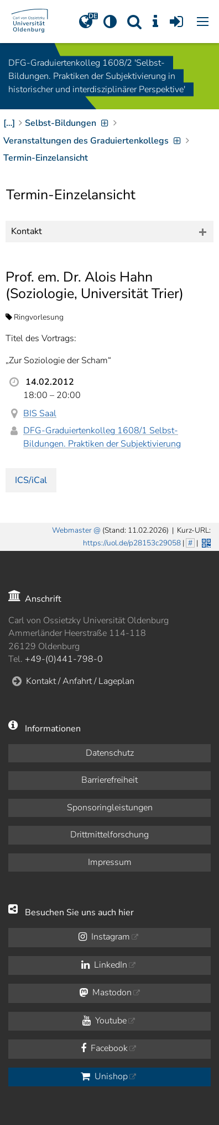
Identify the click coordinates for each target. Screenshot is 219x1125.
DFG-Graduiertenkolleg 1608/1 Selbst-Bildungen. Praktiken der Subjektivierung (102, 436)
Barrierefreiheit (109, 780)
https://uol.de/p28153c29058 (132, 543)
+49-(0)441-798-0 (64, 659)
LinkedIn (104, 965)
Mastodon (105, 992)
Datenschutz (110, 753)
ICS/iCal (31, 480)
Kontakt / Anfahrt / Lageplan (80, 681)
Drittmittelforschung (109, 835)
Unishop (104, 1076)
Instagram (104, 937)
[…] (9, 123)
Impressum (110, 862)
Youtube (104, 1021)
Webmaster (72, 530)
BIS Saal (39, 413)
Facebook (104, 1048)
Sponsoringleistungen (110, 808)
